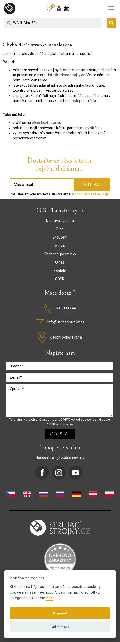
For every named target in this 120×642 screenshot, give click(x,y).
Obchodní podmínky (60, 254)
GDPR (60, 279)
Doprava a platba (60, 220)
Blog (59, 229)
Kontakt (60, 271)
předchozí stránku (46, 123)
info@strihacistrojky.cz (66, 75)
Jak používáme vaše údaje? (90, 194)
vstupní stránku (84, 101)
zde (49, 598)
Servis (60, 245)
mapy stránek (91, 128)
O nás (60, 262)
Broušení (60, 237)
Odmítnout (60, 626)
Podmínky (66, 424)
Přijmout (60, 613)
